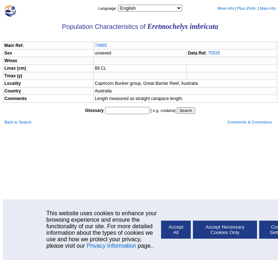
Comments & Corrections (249, 122)
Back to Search (17, 122)
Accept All (176, 229)
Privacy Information (111, 246)
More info (226, 8)
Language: (108, 8)
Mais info (268, 8)
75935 (214, 53)
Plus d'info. (247, 8)
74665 (101, 45)
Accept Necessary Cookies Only (225, 229)
